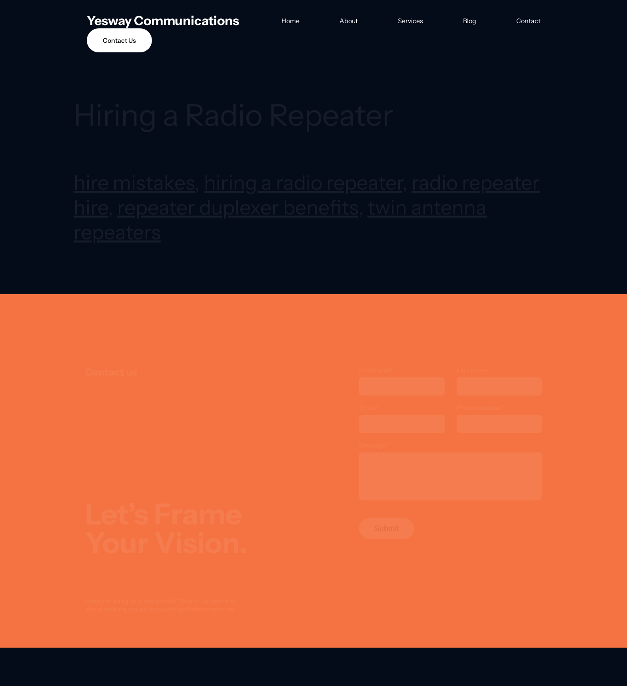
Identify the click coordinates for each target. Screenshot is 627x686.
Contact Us (119, 40)
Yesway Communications (163, 20)
